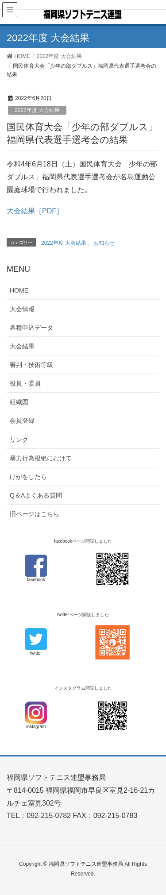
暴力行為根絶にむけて (41, 458)
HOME (19, 290)
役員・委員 (25, 383)
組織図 (19, 401)
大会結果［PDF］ (35, 211)
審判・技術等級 (31, 364)
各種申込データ (31, 327)
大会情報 (22, 308)
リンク (19, 439)
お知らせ (104, 243)
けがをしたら (28, 476)
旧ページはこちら (34, 513)
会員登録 (22, 420)
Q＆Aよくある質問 (36, 495)
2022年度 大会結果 (37, 110)
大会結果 (22, 346)
